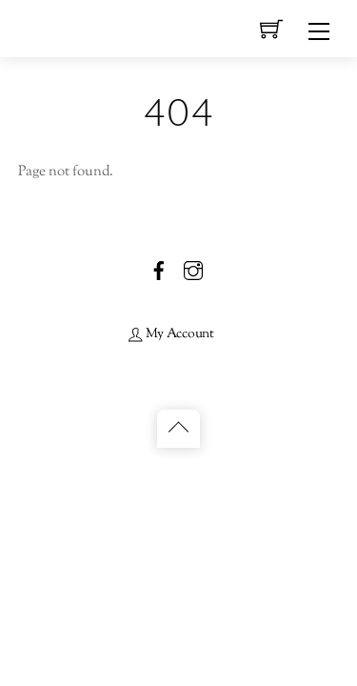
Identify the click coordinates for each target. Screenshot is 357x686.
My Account (171, 334)
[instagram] (193, 270)
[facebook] (159, 270)
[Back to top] (178, 429)
